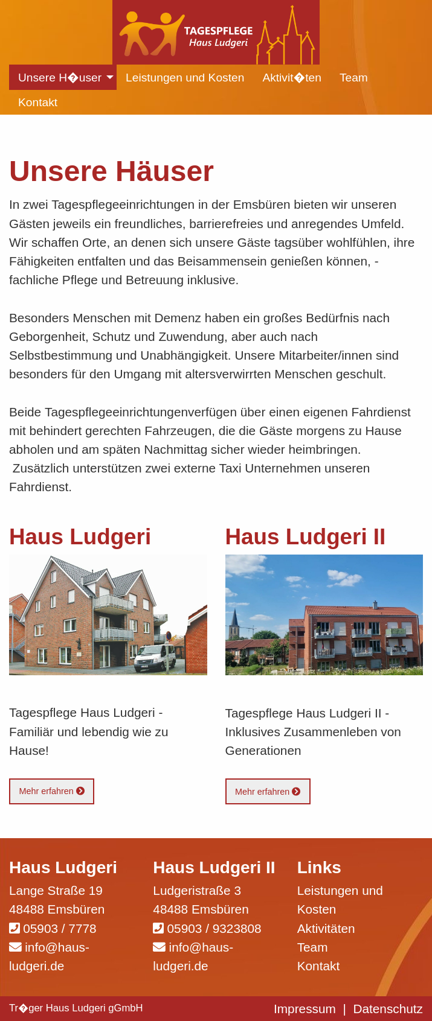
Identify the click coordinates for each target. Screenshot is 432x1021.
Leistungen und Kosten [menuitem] (185, 77)
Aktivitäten (326, 928)
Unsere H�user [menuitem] (60, 77)
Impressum (305, 1009)
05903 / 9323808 (214, 928)
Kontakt (318, 966)
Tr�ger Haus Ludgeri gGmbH (76, 1008)
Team (312, 947)
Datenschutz (388, 1009)
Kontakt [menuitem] (37, 102)
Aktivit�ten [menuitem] (291, 77)
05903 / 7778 (59, 928)
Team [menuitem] (354, 77)
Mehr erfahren (51, 791)
